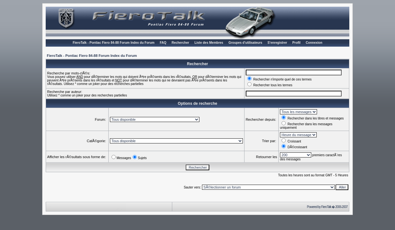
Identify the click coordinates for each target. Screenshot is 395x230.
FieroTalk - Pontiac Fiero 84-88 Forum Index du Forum (113, 42)
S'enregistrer (277, 42)
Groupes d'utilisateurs (245, 42)
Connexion (314, 42)
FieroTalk (326, 207)
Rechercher (180, 42)
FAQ (163, 42)
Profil (296, 42)
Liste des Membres (208, 42)
